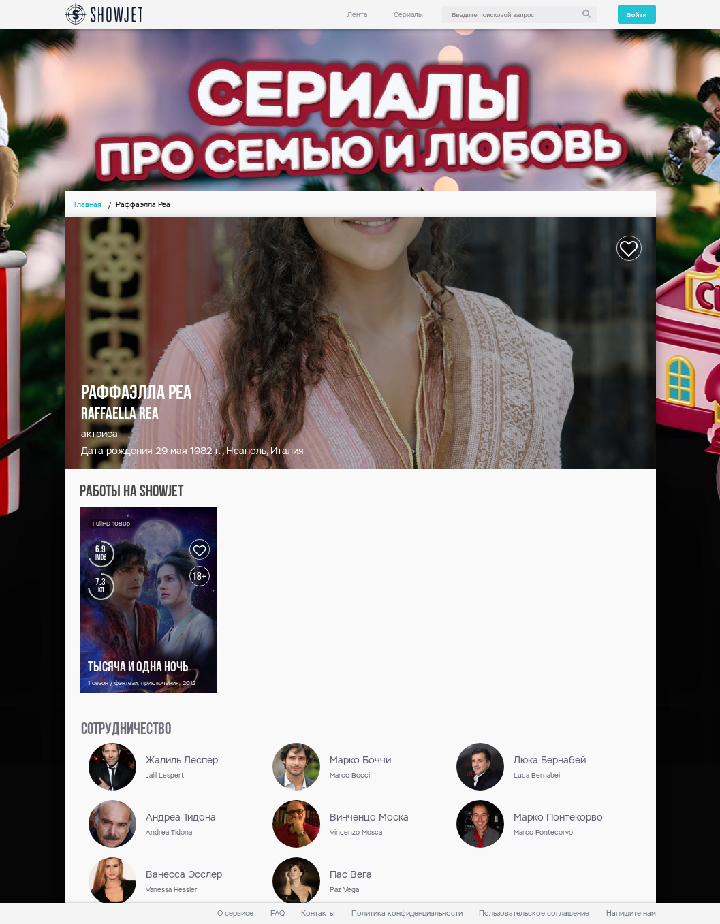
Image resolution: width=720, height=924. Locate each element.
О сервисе (235, 913)
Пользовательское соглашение (534, 913)
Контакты (317, 913)
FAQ (277, 913)
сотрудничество (126, 730)
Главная (87, 204)
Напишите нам (631, 913)
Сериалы (408, 14)
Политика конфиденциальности (407, 913)
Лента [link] (357, 14)
